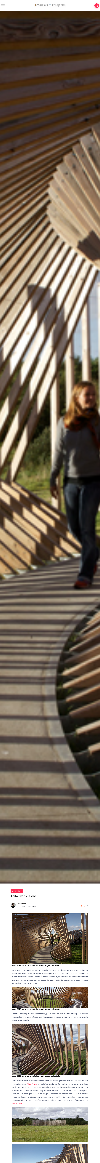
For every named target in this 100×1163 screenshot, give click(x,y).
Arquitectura (17, 891)
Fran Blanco (21, 904)
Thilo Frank (32, 1084)
